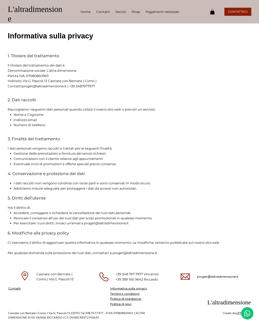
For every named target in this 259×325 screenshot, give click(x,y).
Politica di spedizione (125, 299)
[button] (121, 12)
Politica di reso (121, 304)
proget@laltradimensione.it (44, 86)
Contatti (14, 288)
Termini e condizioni (124, 294)
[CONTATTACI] (237, 12)
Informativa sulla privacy (128, 288)
